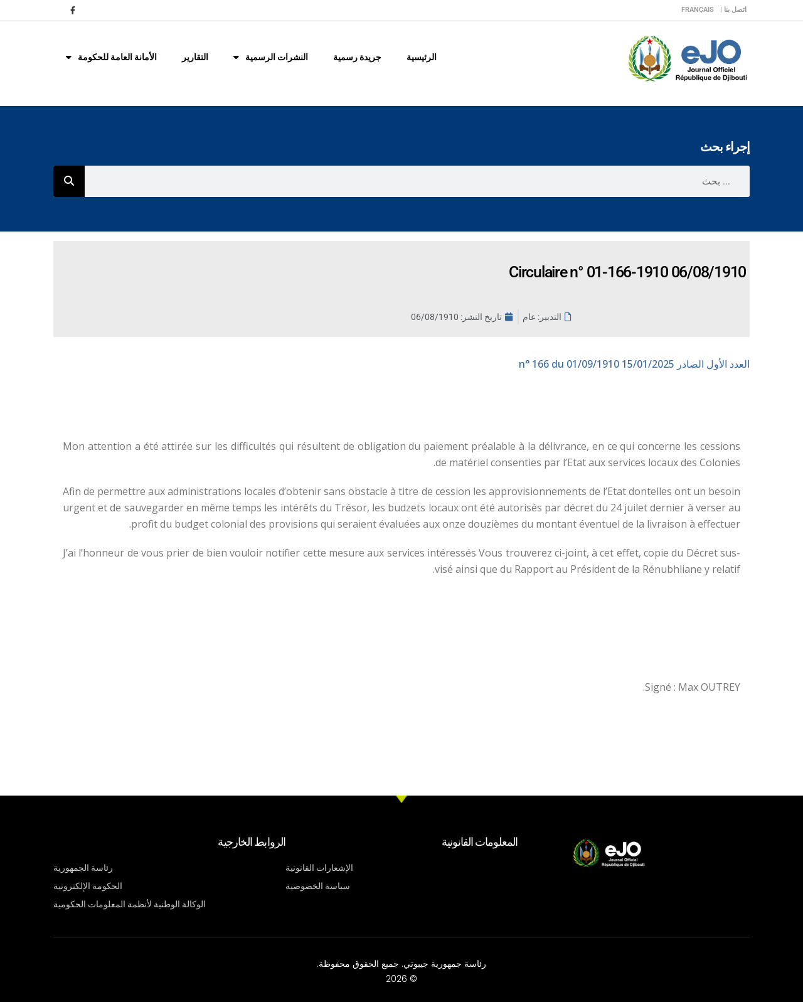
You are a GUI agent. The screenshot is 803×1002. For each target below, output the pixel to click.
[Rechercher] (69, 181)
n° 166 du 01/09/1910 (634, 364)
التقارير (195, 57)
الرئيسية (422, 57)
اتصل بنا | (733, 10)
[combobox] (417, 181)
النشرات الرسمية (270, 57)
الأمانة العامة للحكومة (111, 57)
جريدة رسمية (357, 57)
